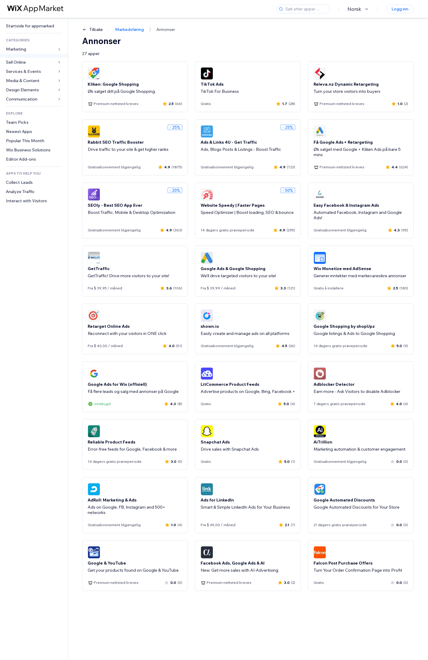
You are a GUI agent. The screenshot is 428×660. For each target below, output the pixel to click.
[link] (34, 26)
